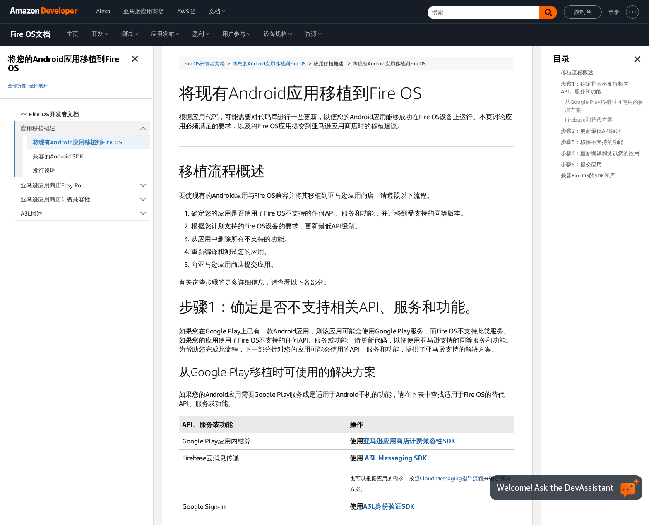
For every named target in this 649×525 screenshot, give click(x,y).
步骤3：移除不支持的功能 (592, 142)
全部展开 (38, 86)
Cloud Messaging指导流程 (451, 478)
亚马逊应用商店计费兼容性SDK (409, 441)
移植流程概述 (577, 73)
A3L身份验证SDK (388, 506)
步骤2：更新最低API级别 (591, 131)
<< (50, 113)
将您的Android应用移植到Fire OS (269, 63)
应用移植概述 (86, 128)
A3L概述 (85, 213)
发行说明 (44, 170)
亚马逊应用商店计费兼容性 (85, 199)
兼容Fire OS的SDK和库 (588, 176)
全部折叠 (17, 86)
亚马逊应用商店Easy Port (85, 185)
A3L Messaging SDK (396, 458)
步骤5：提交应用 (581, 164)
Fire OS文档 (30, 34)
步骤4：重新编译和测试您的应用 (600, 153)
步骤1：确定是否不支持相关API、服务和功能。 (595, 88)
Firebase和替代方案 (589, 120)
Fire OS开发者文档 (204, 63)
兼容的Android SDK (58, 156)
